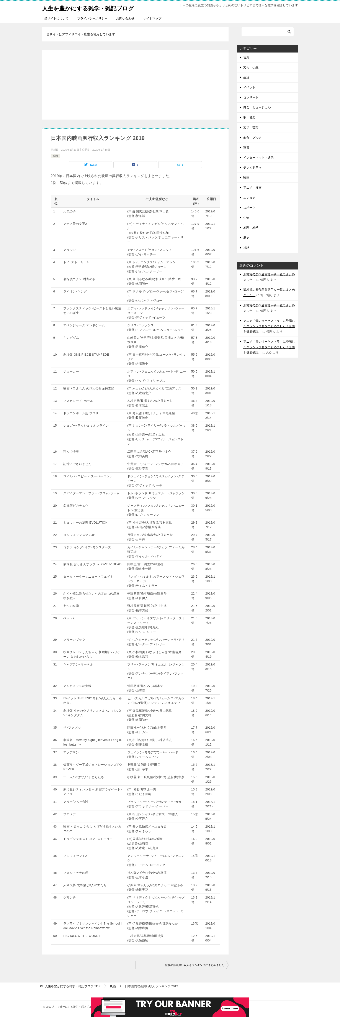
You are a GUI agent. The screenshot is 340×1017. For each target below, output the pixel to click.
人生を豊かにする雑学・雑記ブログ (95, 7)
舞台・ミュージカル (257, 107)
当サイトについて (56, 18)
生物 (246, 217)
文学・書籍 (250, 127)
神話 (246, 248)
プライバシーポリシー (92, 18)
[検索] (268, 31)
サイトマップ (152, 18)
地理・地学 (250, 227)
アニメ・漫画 (252, 187)
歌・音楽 (249, 117)
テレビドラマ (252, 167)
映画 (55, 155)
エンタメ (249, 197)
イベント (249, 87)
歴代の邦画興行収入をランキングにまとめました (194, 965)
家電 (246, 147)
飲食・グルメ (252, 137)
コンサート (250, 97)
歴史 (246, 237)
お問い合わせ (125, 18)
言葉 (246, 57)
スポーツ (249, 207)
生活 (246, 77)
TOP (72, 986)
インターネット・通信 (258, 157)
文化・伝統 (250, 67)
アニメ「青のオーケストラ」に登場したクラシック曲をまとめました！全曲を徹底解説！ (269, 326)
